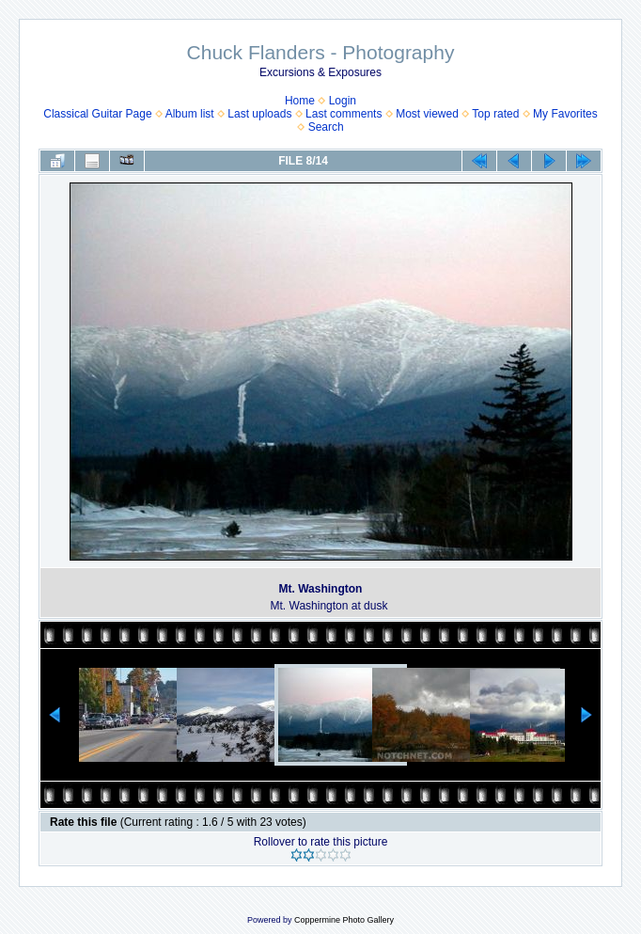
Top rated (495, 113)
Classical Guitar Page (97, 113)
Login (342, 100)
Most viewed (427, 113)
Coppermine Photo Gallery (344, 920)
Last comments (343, 113)
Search (326, 127)
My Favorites (565, 113)
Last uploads (259, 113)
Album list (189, 113)
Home (300, 100)
